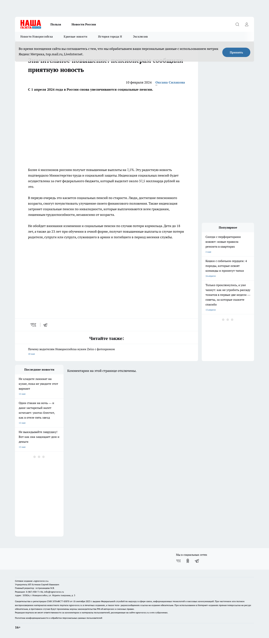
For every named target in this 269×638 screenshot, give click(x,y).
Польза (55, 24)
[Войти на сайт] (246, 24)
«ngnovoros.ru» (41, 581)
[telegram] (46, 324)
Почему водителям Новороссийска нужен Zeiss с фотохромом (106, 351)
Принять (236, 52)
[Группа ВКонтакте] (178, 561)
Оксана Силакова (170, 82)
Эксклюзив (140, 36)
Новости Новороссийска (36, 36)
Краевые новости (75, 36)
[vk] (33, 324)
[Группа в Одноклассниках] (187, 561)
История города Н (110, 36)
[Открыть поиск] (237, 24)
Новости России (84, 24)
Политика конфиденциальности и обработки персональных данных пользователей (58, 618)
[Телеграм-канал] (197, 561)
